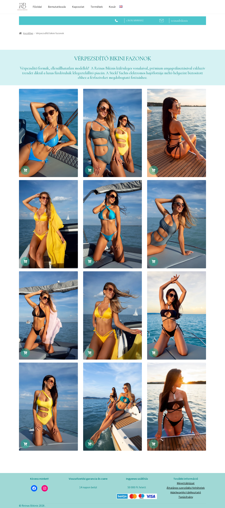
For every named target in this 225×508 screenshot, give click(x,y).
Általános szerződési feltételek (186, 488)
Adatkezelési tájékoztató (185, 492)
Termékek (97, 6)
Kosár (112, 6)
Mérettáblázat (186, 483)
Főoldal (37, 6)
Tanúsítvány (185, 497)
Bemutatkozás (57, 6)
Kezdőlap (28, 33)
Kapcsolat (78, 6)
